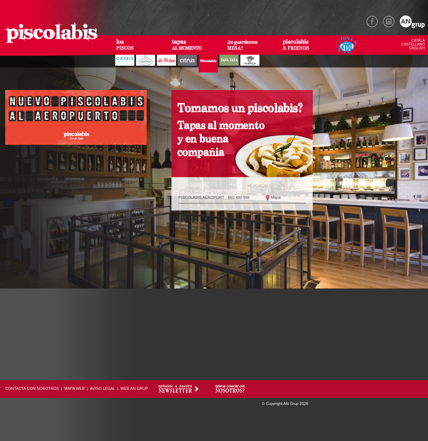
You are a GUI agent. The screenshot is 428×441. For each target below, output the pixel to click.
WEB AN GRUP (134, 388)
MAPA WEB (74, 388)
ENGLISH (417, 48)
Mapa (276, 197)
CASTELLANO (413, 44)
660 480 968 (239, 197)
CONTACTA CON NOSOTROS (32, 388)
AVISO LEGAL (102, 388)
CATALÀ (418, 40)
